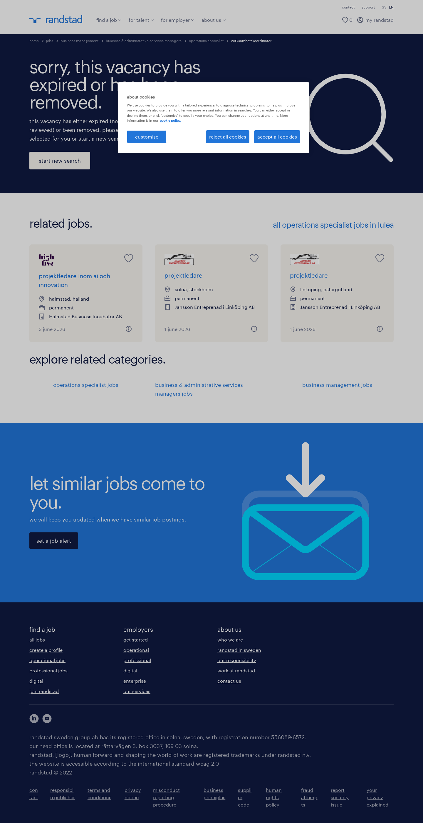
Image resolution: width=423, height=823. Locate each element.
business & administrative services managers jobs (199, 389)
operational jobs (47, 660)
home (34, 41)
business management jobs (337, 384)
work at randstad (236, 670)
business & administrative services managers (144, 41)
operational (136, 650)
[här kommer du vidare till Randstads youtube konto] (47, 718)
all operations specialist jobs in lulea (333, 224)
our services (136, 691)
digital (36, 681)
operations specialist (206, 41)
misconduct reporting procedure (166, 797)
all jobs (37, 639)
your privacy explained (377, 797)
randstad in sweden (239, 650)
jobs (49, 41)
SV (384, 7)
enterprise (134, 681)
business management (79, 41)
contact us (229, 681)
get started (135, 639)
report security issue (340, 797)
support (368, 7)
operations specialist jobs (85, 384)
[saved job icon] (128, 258)
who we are (230, 639)
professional (137, 660)
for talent (141, 20)
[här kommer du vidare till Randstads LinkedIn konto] (34, 718)
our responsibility (236, 660)
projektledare (183, 275)
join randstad (44, 691)
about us (214, 20)
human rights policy (274, 797)
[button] (129, 329)
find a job (109, 20)
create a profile (46, 650)
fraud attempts (309, 797)
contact (348, 7)
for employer (177, 20)
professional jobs (48, 670)
